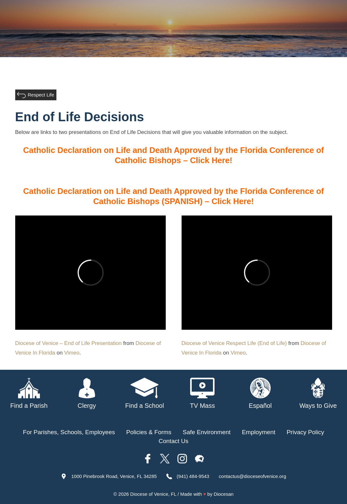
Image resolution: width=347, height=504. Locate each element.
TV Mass (278, 75)
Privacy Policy (305, 432)
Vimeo (72, 353)
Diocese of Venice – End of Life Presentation (68, 343)
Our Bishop (133, 75)
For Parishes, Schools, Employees (69, 432)
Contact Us (174, 441)
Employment (258, 432)
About (104, 75)
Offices (305, 75)
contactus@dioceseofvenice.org (252, 476)
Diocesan (224, 494)
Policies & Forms (148, 432)
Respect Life (41, 94)
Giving (329, 75)
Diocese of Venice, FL (153, 494)
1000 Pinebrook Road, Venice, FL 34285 (114, 476)
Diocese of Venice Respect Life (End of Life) (234, 343)
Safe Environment (236, 75)
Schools (195, 75)
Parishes (166, 75)
